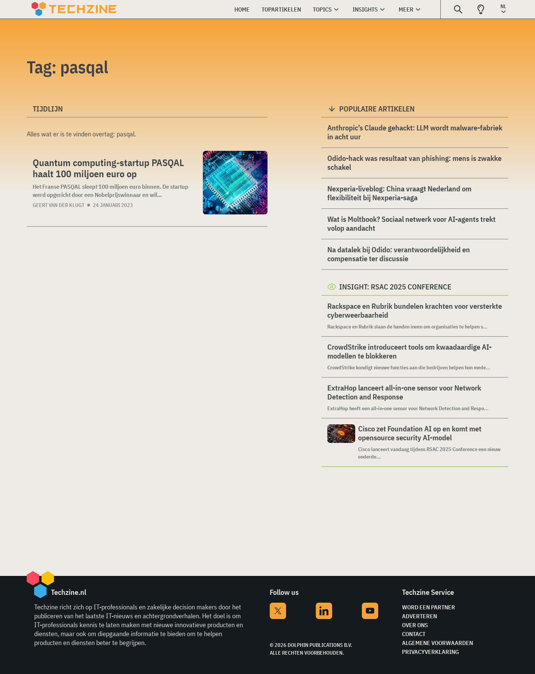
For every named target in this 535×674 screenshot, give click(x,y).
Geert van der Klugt (58, 205)
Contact (413, 634)
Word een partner (428, 607)
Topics (322, 9)
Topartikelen (281, 9)
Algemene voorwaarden (437, 643)
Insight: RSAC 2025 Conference (395, 287)
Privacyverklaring (430, 651)
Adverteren (419, 616)
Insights (365, 9)
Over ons (415, 625)
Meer (406, 9)
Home (242, 9)
